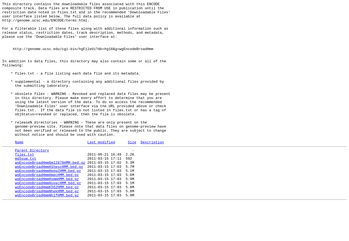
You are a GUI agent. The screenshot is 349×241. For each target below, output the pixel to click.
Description (152, 169)
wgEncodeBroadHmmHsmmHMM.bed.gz (47, 213)
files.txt (24, 183)
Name (19, 169)
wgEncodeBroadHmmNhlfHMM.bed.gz (47, 232)
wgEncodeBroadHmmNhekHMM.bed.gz (47, 227)
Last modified (101, 169)
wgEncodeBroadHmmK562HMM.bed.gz (47, 222)
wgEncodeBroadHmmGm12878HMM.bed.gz (50, 193)
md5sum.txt (25, 188)
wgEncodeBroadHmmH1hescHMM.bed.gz (49, 198)
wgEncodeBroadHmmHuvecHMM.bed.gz (48, 217)
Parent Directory (32, 178)
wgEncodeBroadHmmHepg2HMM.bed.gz (48, 203)
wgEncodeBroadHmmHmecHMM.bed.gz (47, 208)
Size (132, 169)
